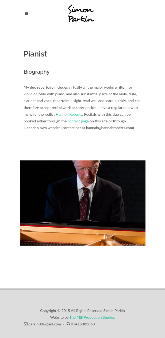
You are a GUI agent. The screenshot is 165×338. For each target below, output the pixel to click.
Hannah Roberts (69, 114)
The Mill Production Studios (92, 317)
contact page (78, 121)
